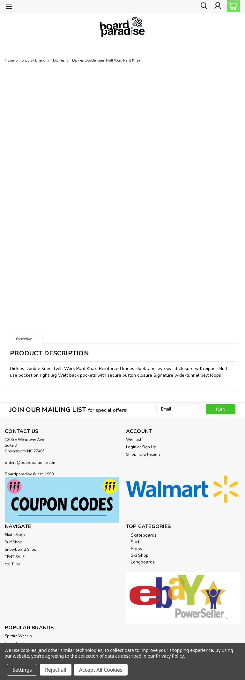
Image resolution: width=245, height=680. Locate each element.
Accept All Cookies (100, 669)
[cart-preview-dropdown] (232, 6)
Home (9, 60)
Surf (135, 542)
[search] (203, 6)
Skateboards (144, 535)
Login (131, 447)
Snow (137, 549)
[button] (62, 500)
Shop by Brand (33, 60)
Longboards (143, 562)
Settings (22, 669)
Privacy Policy (170, 656)
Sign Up (149, 447)
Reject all (55, 669)
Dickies (58, 60)
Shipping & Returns (143, 454)
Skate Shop (15, 534)
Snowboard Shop (21, 549)
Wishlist (133, 439)
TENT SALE (15, 556)
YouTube (12, 564)
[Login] (217, 6)
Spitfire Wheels (18, 635)
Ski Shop (140, 555)
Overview (24, 338)
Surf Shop (13, 542)
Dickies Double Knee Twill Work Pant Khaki (107, 60)
